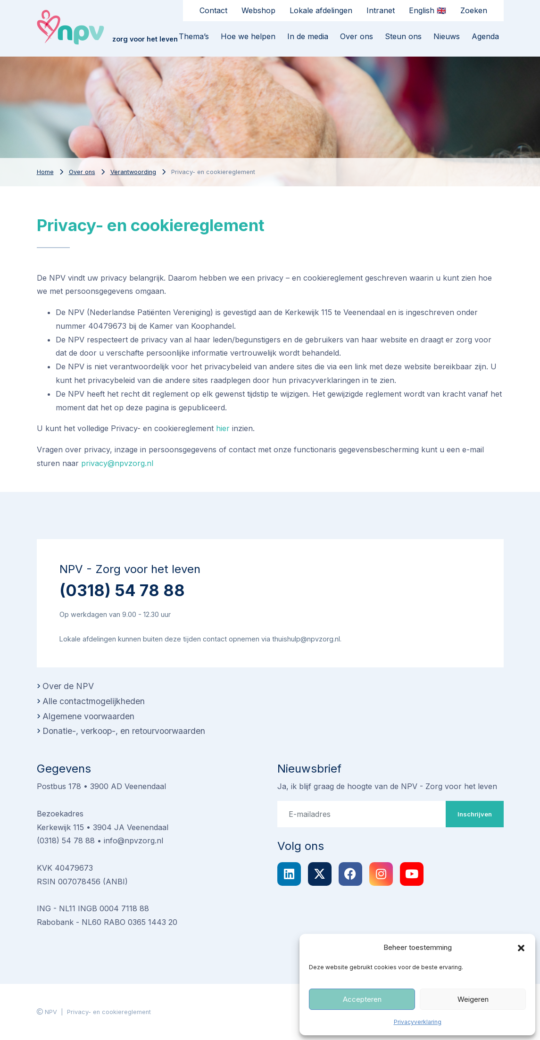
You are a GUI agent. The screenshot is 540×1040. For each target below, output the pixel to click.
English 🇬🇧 (427, 10)
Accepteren (362, 999)
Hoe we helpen (248, 36)
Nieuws (446, 36)
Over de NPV (68, 686)
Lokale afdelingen (321, 10)
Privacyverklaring (417, 1021)
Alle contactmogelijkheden (93, 701)
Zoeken (473, 10)
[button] (521, 947)
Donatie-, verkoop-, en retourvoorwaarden (123, 731)
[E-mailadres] (361, 814)
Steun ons (403, 36)
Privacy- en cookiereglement (109, 1011)
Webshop (258, 10)
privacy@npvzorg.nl (117, 463)
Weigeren (473, 999)
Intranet (380, 10)
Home (45, 171)
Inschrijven (474, 814)
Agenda (485, 36)
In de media (307, 36)
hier (223, 428)
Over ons (356, 36)
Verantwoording (133, 171)
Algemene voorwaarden (88, 716)
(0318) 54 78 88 (122, 590)
